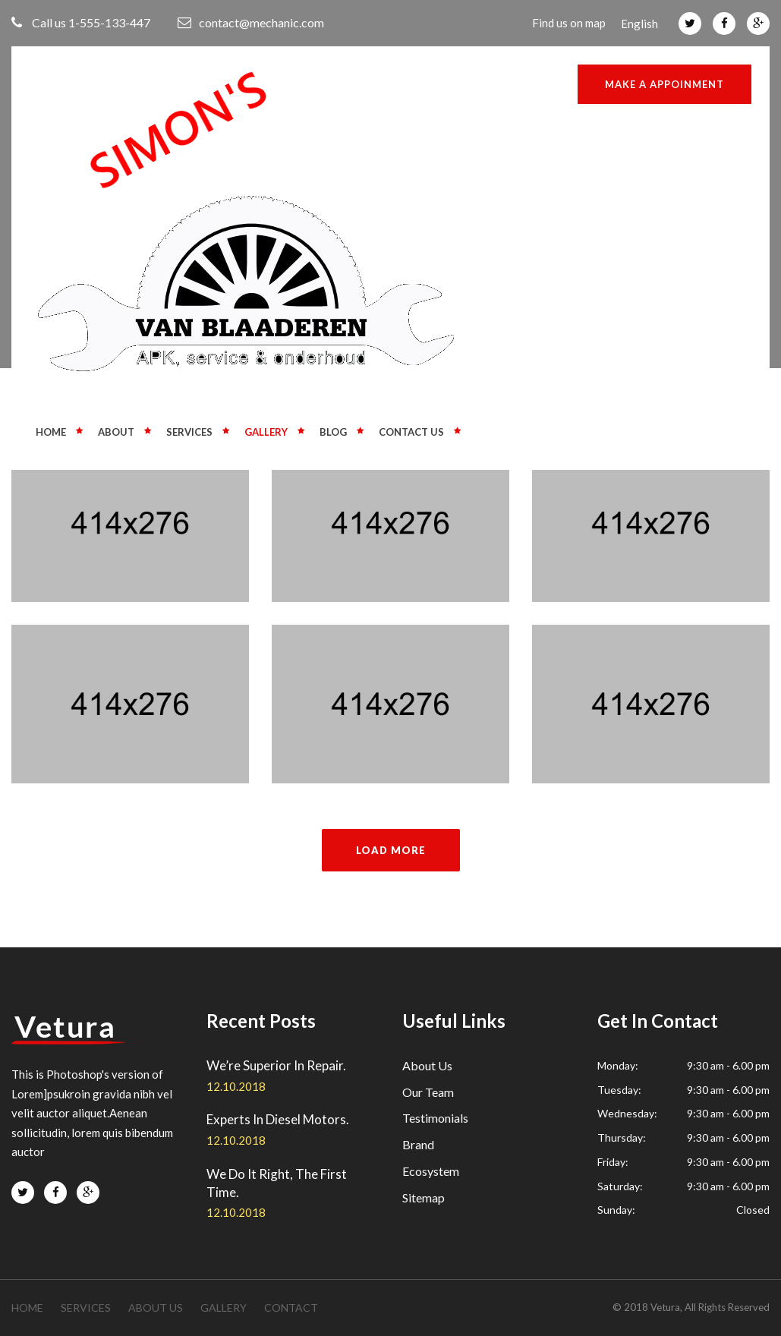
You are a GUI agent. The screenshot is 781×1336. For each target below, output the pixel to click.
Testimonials (435, 1118)
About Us (427, 1065)
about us (155, 1307)
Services (189, 432)
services (86, 1307)
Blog (333, 432)
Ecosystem (430, 1171)
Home (51, 432)
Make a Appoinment (664, 84)
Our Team (428, 1092)
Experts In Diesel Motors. (277, 1119)
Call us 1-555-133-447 (80, 22)
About (116, 432)
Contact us (411, 432)
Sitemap (423, 1197)
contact (291, 1307)
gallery (223, 1307)
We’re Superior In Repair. (276, 1065)
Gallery (266, 432)
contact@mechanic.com (251, 22)
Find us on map (569, 23)
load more (391, 850)
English (639, 23)
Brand (418, 1144)
